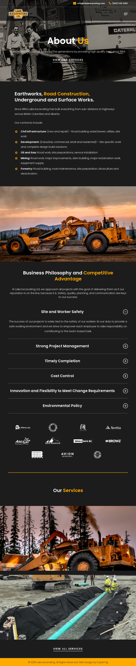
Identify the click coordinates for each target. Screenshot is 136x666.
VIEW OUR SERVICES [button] (68, 60)
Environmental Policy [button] (85, 405)
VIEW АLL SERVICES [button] (68, 649)
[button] (126, 14)
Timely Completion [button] (86, 361)
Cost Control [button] (89, 375)
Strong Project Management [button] (82, 346)
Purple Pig (102, 662)
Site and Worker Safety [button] (84, 311)
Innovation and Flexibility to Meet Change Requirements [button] (69, 390)
